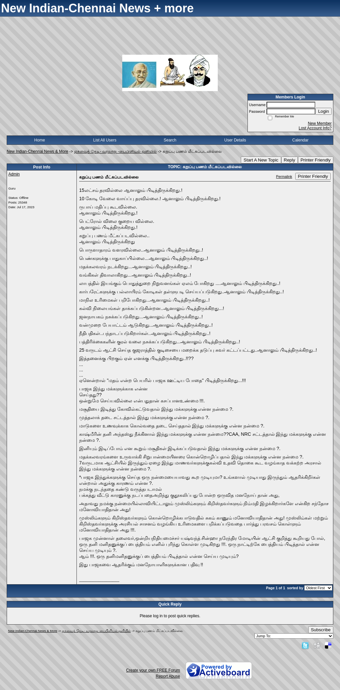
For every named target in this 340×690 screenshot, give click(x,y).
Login (323, 111)
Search (170, 140)
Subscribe (321, 629)
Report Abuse (168, 676)
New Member (320, 123)
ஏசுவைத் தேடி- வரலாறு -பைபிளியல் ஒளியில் (115, 151)
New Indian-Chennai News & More (37, 151)
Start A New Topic (260, 159)
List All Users (104, 140)
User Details (235, 140)
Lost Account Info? (315, 128)
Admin (14, 174)
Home (39, 140)
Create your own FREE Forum (153, 670)
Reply (289, 159)
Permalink (284, 177)
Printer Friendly (316, 159)
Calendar (300, 140)
